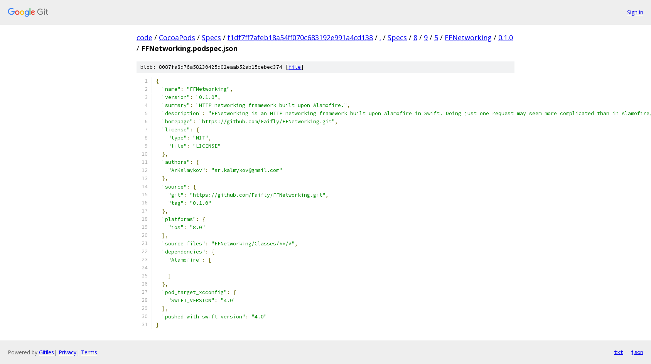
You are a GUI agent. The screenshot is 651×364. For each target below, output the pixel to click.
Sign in (635, 12)
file (294, 67)
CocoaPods (177, 37)
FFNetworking (468, 37)
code (144, 37)
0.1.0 (505, 37)
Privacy (67, 352)
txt (618, 352)
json (637, 352)
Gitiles (46, 352)
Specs (211, 37)
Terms (89, 352)
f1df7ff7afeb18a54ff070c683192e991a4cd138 (300, 37)
